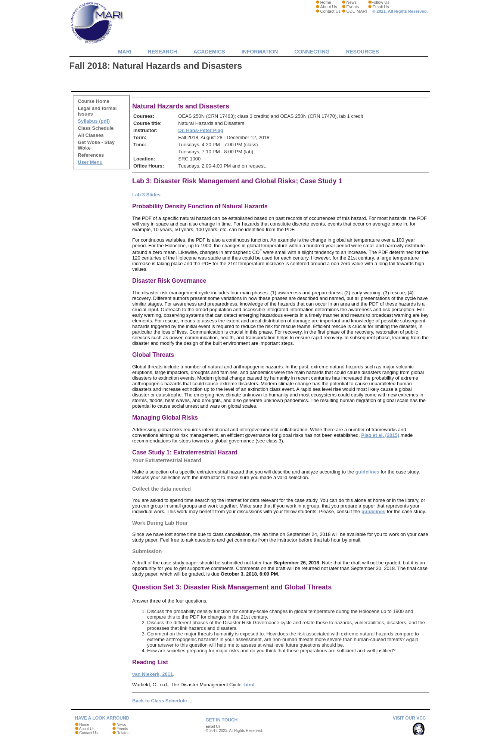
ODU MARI (357, 11)
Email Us (381, 6)
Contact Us (330, 11)
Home (325, 2)
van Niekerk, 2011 (152, 674)
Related (123, 733)
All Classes (90, 135)
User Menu (90, 162)
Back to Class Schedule (159, 701)
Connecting (311, 52)
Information (260, 52)
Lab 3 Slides (146, 194)
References (91, 155)
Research (162, 52)
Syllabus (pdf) (94, 121)
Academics (209, 52)
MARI (124, 52)
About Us (328, 6)
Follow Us (380, 2)
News (352, 2)
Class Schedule (96, 128)
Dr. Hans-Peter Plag (200, 130)
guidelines (367, 472)
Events (353, 6)
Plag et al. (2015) (380, 435)
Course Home (93, 101)
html (249, 684)
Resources (362, 52)
